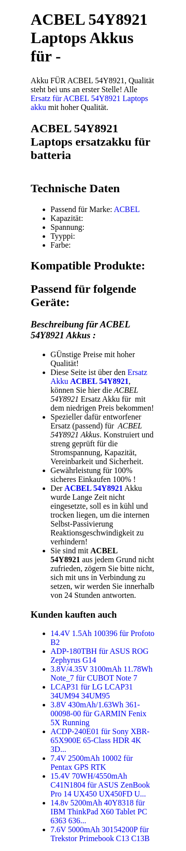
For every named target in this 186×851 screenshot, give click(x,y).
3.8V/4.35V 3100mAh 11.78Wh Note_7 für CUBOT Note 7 (102, 673)
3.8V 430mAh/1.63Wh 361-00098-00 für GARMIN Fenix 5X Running (98, 713)
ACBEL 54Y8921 (93, 488)
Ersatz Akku (99, 376)
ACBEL (126, 209)
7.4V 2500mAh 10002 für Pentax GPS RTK (92, 762)
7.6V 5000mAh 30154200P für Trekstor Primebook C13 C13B (100, 834)
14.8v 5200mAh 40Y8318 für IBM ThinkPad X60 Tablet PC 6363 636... (99, 811)
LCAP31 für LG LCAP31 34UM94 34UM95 (92, 691)
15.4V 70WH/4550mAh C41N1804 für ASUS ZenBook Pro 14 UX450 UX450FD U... (100, 785)
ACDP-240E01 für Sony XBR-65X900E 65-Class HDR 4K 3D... (100, 740)
